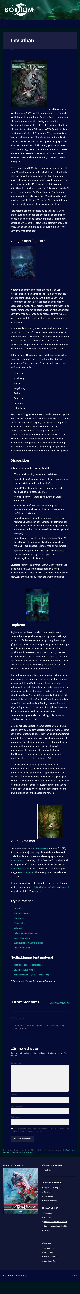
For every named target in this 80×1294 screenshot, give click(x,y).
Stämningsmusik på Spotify (57, 1239)
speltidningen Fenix (40, 855)
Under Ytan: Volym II (24, 955)
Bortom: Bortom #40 (21, 875)
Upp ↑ (74, 1288)
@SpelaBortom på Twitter (46, 894)
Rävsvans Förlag (51, 1269)
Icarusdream (50, 1260)
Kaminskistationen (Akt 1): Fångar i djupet (35, 982)
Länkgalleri (49, 1209)
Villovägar (19, 935)
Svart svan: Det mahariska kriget (30, 950)
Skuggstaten (20, 930)
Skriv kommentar (59, 1010)
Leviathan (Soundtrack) (25, 977)
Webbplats (15, 1130)
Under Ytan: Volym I (23, 945)
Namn (14, 1107)
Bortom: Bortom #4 (20, 867)
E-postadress (17, 1118)
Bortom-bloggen (18, 1288)
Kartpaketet (20, 925)
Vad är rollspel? (51, 1214)
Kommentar (16, 1070)
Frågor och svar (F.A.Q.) (55, 1201)
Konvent (47, 1205)
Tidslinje (48, 1183)
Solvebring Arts (51, 1273)
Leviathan (19, 915)
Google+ (48, 1230)
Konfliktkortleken (22, 920)
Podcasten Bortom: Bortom (56, 1234)
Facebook (15, 898)
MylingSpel (49, 1265)
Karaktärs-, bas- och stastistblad (30, 972)
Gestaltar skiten (27, 880)
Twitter (47, 1243)
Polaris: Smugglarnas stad (27, 940)
